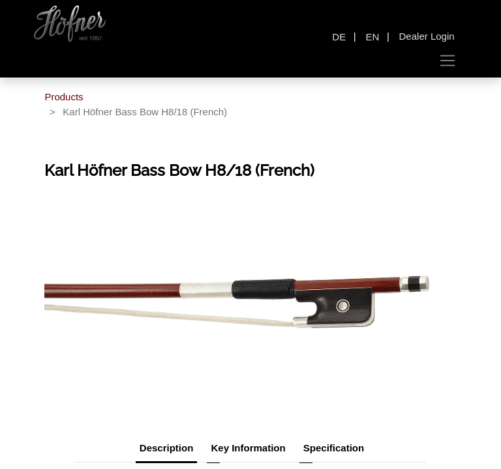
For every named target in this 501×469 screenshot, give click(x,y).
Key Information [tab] (248, 447)
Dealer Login (427, 36)
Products (63, 96)
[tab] (333, 449)
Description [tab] (167, 447)
